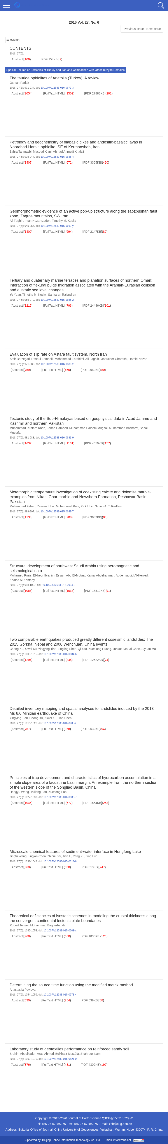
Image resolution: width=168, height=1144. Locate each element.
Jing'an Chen (37, 856)
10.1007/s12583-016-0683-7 (60, 797)
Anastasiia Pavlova (22, 989)
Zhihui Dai (54, 856)
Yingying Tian (47, 649)
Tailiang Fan (38, 792)
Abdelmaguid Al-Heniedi (132, 575)
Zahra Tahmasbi (21, 151)
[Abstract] (17, 59)
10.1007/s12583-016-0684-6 (60, 654)
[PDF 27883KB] (94, 93)
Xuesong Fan (57, 792)
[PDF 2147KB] (92, 231)
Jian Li (67, 856)
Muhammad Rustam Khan (27, 428)
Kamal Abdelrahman (100, 575)
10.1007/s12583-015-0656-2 (57, 299)
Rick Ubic (86, 506)
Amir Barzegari (20, 359)
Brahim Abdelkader (22, 1053)
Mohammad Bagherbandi (47, 925)
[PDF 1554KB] (92, 803)
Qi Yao (82, 649)
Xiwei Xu (31, 649)
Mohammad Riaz (67, 506)
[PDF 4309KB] (90, 1064)
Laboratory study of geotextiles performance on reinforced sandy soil (69, 1049)
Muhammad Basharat (123, 428)
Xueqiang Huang (99, 649)
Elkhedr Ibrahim (43, 575)
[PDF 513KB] (90, 867)
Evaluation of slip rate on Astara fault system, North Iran (58, 354)
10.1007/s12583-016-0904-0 (58, 585)
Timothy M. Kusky (64, 220)
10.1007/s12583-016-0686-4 (57, 156)
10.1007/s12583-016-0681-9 (57, 437)
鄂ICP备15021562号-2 (117, 1118)
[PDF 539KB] (90, 1000)
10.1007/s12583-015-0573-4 (60, 994)
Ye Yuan (15, 294)
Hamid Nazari (138, 359)
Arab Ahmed (45, 1053)
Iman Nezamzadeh (38, 220)
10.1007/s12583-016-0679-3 (57, 87)
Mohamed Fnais (21, 575)
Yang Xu (78, 856)
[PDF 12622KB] (93, 660)
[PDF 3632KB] (92, 517)
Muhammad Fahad (22, 506)
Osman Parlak (19, 82)
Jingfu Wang (18, 856)
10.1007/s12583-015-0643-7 (57, 511)
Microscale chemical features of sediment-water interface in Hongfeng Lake (75, 851)
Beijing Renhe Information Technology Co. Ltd (71, 1140)
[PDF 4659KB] (94, 443)
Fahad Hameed (57, 428)
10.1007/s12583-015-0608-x (60, 930)
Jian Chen (65, 718)
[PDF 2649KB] (90, 370)
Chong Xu (16, 649)
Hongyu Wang (19, 792)
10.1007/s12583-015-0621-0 (60, 1058)
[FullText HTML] (54, 93)
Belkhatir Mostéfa (67, 1053)
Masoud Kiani (42, 151)
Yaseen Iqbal (45, 506)
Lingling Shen (67, 649)
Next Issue (154, 29)
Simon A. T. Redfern (108, 506)
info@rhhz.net (122, 1140)
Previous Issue (133, 29)
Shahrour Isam (90, 1053)
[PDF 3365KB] (92, 162)
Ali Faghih (16, 220)
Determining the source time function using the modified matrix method (71, 985)
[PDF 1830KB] (90, 936)
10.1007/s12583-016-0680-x (57, 364)
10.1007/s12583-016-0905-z (60, 723)
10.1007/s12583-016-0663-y (57, 225)
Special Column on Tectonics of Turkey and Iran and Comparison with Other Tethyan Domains (65, 70)
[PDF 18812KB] (94, 590)
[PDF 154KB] (50, 59)
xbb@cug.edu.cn (120, 1124)
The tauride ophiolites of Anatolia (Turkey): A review (54, 78)
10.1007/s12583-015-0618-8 (60, 861)
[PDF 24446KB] (93, 305)
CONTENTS (20, 48)
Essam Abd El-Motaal (70, 575)
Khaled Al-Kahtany (22, 580)
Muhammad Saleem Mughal (88, 428)
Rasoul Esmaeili (42, 359)
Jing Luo (91, 856)
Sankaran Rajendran (62, 294)
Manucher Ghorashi (113, 359)
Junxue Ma (120, 649)
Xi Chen (134, 649)
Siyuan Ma (149, 649)
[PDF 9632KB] (90, 729)
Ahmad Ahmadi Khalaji (68, 151)
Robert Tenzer (19, 925)
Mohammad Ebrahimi (69, 359)
